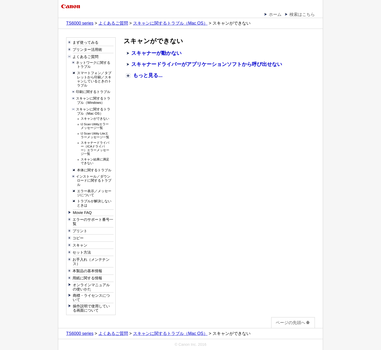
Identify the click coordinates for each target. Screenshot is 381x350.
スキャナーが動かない (156, 53)
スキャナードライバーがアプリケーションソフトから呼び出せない (206, 64)
